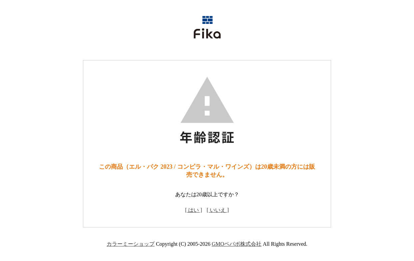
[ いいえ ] (218, 210)
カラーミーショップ (131, 244)
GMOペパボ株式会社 (236, 244)
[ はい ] (193, 210)
